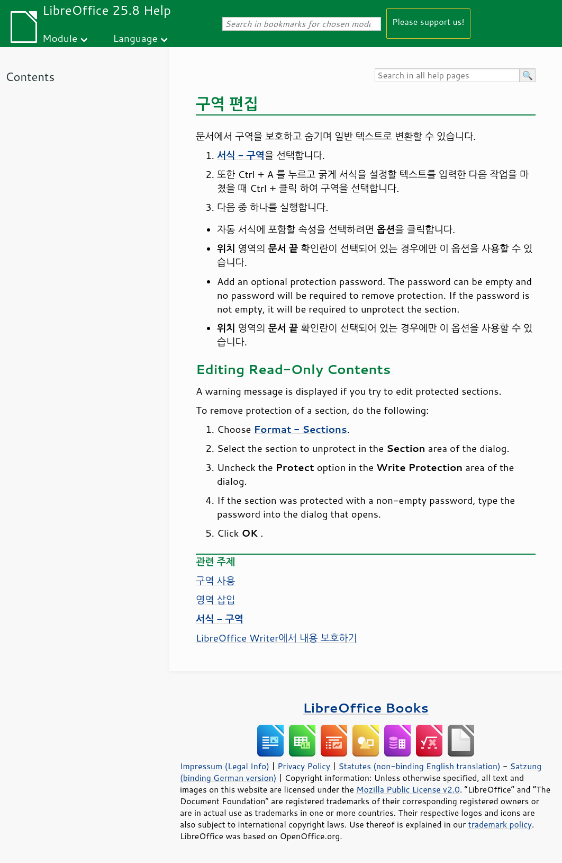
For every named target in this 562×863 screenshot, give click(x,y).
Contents (30, 76)
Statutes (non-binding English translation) (419, 766)
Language (135, 38)
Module (59, 38)
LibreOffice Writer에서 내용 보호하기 (276, 638)
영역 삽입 (215, 600)
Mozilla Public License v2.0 (408, 789)
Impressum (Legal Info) (224, 766)
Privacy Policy (303, 766)
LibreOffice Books (366, 707)
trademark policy (500, 824)
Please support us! (428, 21)
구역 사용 (215, 581)
